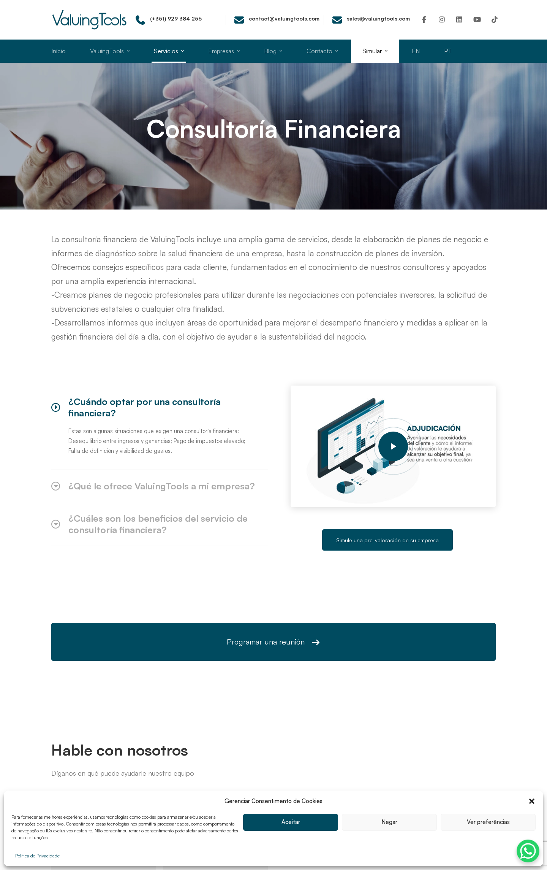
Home (232, 155)
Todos (257, 155)
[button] (532, 801)
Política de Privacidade (37, 856)
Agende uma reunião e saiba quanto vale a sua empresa (273, 705)
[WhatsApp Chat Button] (528, 851)
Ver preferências (488, 822)
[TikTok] (495, 19)
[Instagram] (442, 19)
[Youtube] (477, 19)
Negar (390, 822)
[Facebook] (424, 19)
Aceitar (290, 822)
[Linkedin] (459, 19)
